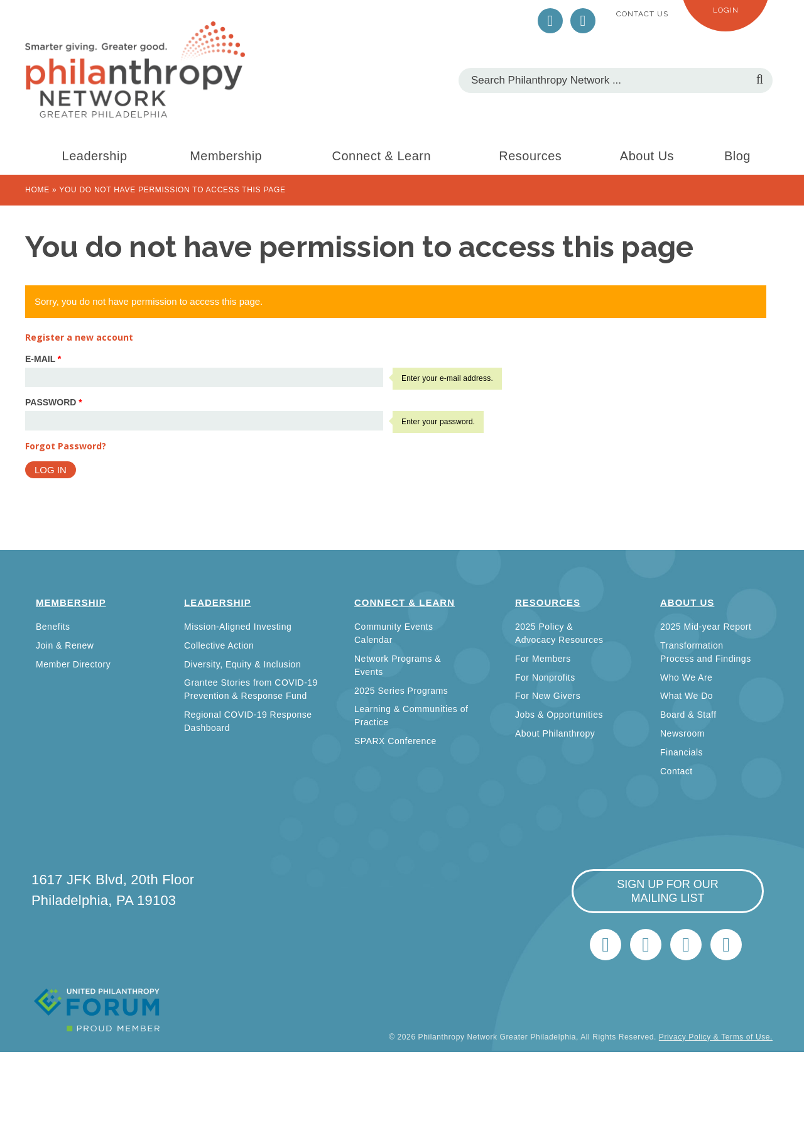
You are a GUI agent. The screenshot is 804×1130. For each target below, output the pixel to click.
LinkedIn (582, 20)
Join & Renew (65, 645)
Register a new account (79, 337)
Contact (676, 771)
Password (53, 402)
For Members (543, 659)
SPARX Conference (395, 741)
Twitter (550, 20)
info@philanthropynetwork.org (686, 944)
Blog (737, 156)
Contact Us (642, 13)
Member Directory (73, 664)
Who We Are (686, 677)
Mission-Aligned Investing (237, 627)
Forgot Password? (65, 446)
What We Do (686, 696)
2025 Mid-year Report (705, 627)
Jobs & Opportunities (559, 715)
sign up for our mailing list (668, 891)
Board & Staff (688, 715)
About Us (647, 156)
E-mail (43, 359)
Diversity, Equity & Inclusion (242, 664)
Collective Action (219, 645)
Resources (530, 156)
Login (726, 10)
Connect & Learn (382, 156)
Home (37, 189)
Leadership (95, 156)
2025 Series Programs (401, 691)
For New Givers (547, 696)
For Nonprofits (545, 677)
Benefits (53, 627)
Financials (681, 752)
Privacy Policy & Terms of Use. (716, 1037)
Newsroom (682, 733)
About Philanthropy (555, 733)
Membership (226, 156)
